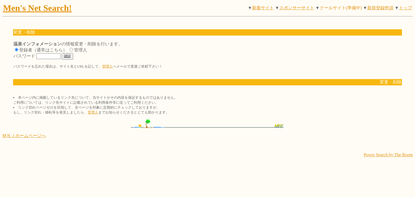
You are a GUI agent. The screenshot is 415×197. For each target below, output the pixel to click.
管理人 (107, 66)
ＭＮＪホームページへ (24, 135)
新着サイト (263, 7)
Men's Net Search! (37, 8)
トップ (405, 7)
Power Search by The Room (388, 154)
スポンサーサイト (296, 7)
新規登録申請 (380, 7)
